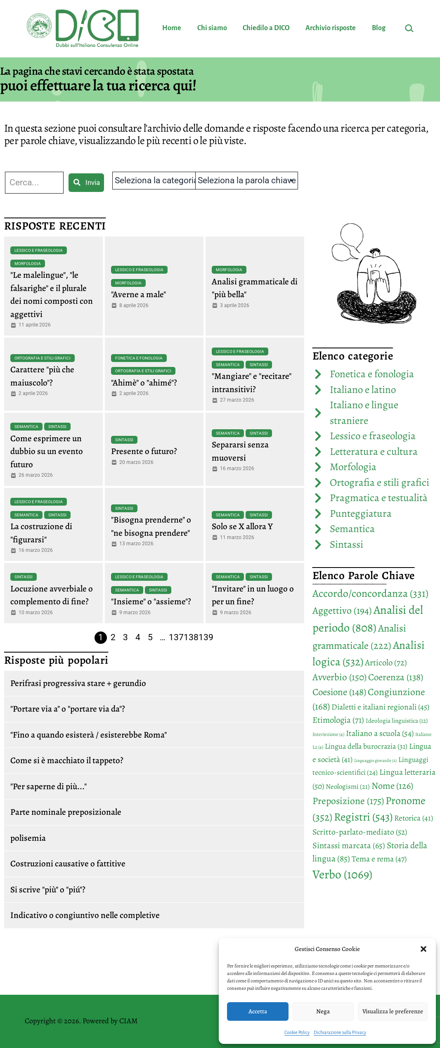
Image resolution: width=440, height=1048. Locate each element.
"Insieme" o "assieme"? (151, 601)
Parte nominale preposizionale (65, 812)
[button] (423, 949)
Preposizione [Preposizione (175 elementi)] (348, 800)
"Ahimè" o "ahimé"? (144, 382)
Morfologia (27, 263)
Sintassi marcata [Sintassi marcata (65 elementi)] (348, 845)
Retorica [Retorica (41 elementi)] (413, 818)
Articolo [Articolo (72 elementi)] (386, 662)
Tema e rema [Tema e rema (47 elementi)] (379, 858)
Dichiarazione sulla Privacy (340, 1032)
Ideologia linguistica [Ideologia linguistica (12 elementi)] (397, 720)
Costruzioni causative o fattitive (67, 863)
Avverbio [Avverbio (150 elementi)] (339, 677)
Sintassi (259, 364)
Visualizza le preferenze (392, 1011)
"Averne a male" (138, 294)
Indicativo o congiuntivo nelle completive (85, 915)
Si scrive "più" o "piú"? (47, 889)
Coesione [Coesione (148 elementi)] (339, 692)
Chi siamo (212, 28)
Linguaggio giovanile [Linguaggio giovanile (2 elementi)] (375, 760)
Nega (323, 1011)
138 (191, 637)
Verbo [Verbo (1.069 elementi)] (342, 874)
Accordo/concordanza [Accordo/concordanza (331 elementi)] (370, 593)
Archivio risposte (330, 28)
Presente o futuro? (144, 451)
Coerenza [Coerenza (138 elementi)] (395, 677)
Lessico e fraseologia (38, 250)
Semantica (228, 364)
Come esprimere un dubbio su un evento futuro (46, 451)
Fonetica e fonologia (139, 358)
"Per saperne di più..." (48, 786)
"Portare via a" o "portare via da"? (67, 708)
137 (176, 637)
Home (171, 28)
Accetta (257, 1011)
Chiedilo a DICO (266, 28)
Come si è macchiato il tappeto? (66, 760)
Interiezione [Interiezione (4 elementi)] (328, 734)
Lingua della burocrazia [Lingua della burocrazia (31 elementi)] (366, 746)
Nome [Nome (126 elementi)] (392, 785)
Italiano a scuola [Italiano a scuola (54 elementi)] (380, 733)
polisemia (28, 838)
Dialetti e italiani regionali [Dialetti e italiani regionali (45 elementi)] (380, 706)
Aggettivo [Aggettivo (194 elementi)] (342, 610)
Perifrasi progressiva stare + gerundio (78, 683)
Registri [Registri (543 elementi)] (363, 816)
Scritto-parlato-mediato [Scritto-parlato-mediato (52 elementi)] (359, 831)
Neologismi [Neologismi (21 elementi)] (348, 786)
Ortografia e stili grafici (42, 358)
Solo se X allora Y (242, 526)
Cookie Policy (297, 1032)
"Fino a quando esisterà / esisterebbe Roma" (88, 734)
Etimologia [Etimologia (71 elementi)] (338, 720)
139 (206, 637)
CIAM (128, 1021)
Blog (379, 28)
